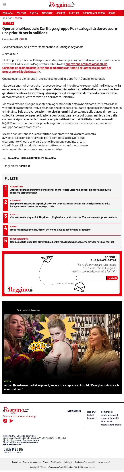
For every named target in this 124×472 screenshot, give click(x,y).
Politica (18, 18)
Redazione (16, 462)
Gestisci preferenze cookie (85, 462)
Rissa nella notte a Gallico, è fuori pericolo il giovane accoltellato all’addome (50, 229)
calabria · (14, 158)
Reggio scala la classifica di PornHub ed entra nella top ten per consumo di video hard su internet (62, 241)
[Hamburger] (4, 5)
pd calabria (48, 158)
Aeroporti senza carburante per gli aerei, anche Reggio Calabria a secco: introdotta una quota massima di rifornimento (60, 191)
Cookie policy (56, 462)
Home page (7, 18)
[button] (118, 19)
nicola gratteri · (31, 158)
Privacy (46, 462)
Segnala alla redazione (32, 462)
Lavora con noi (104, 462)
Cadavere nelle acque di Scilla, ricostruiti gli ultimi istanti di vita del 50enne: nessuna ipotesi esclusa (63, 217)
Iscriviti (112, 278)
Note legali (68, 462)
